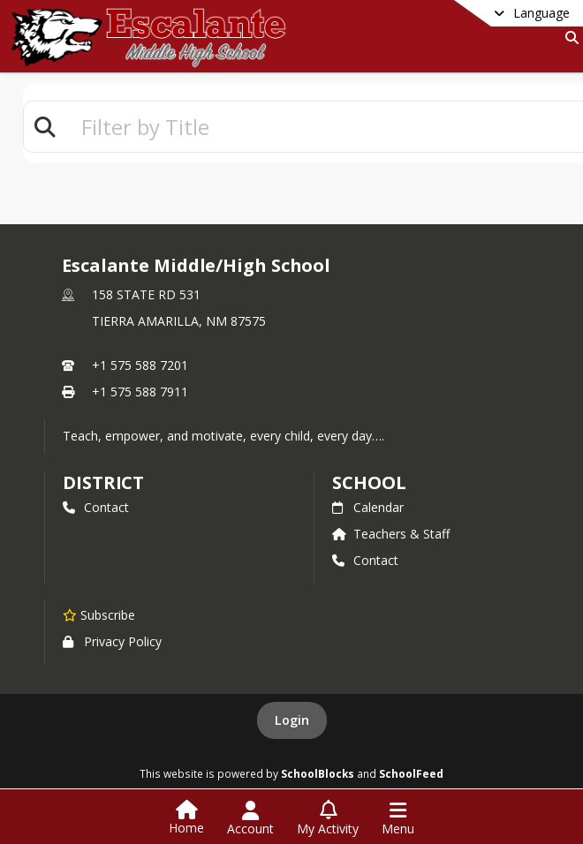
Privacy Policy (112, 641)
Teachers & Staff (391, 533)
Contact (96, 507)
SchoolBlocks (317, 773)
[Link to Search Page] (568, 37)
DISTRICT (103, 482)
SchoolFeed (411, 773)
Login (292, 720)
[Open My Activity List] (328, 818)
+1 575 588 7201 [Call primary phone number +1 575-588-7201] (140, 365)
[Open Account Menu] (250, 818)
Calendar (368, 507)
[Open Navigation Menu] (398, 818)
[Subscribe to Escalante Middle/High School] (99, 614)
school (368, 482)
